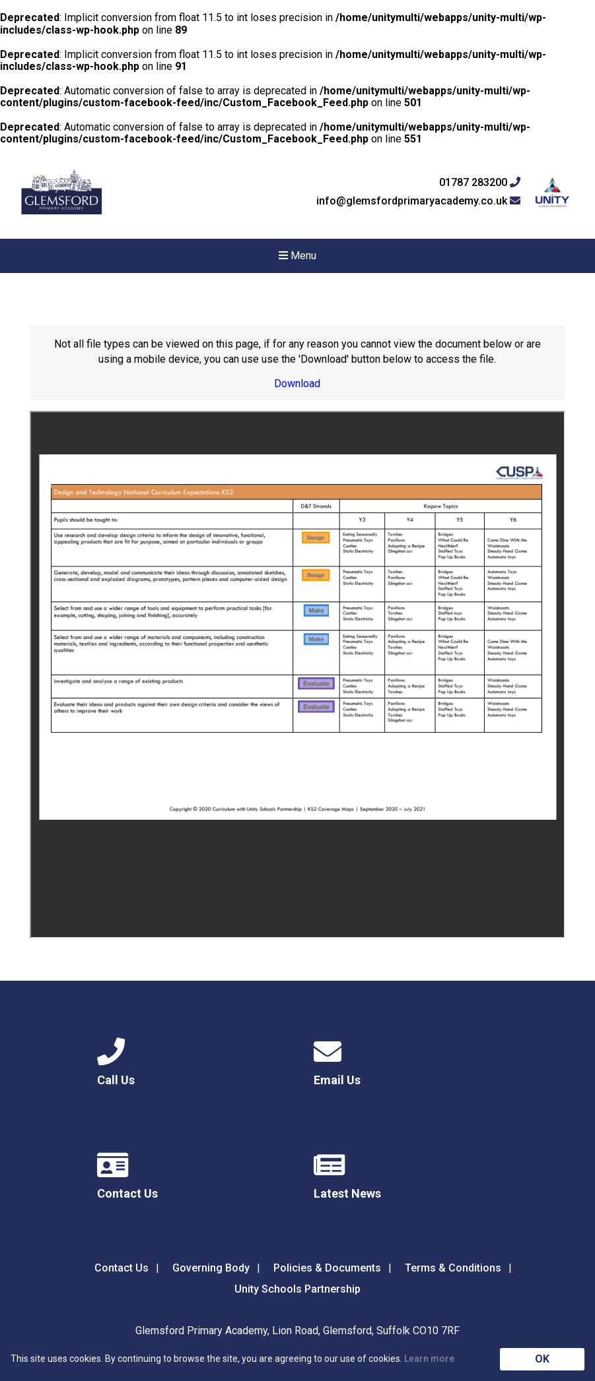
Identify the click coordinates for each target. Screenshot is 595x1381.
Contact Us (121, 1268)
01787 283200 (479, 183)
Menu (297, 255)
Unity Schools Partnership (297, 1289)
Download (297, 383)
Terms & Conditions (453, 1268)
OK (542, 1359)
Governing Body (211, 1268)
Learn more (429, 1358)
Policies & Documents (327, 1268)
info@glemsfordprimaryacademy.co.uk (418, 201)
